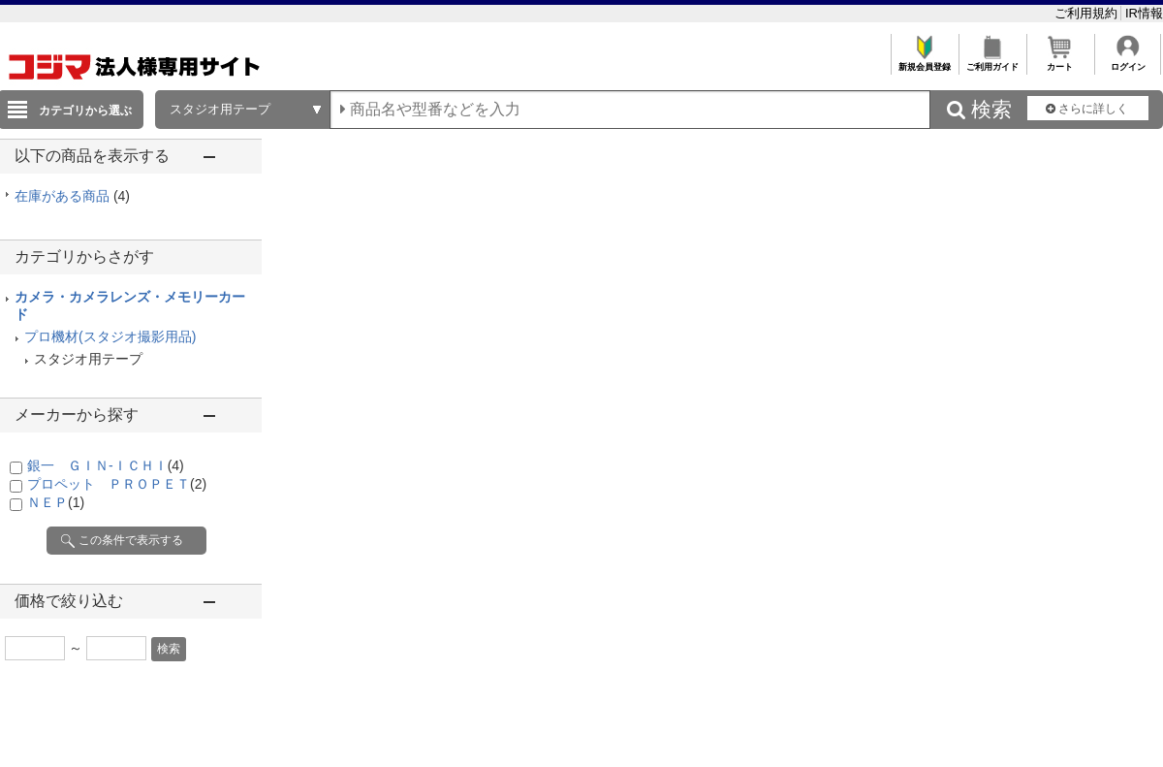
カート (1059, 61)
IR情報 (1144, 13)
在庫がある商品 (72, 196)
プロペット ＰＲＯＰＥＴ (116, 484)
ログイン (1127, 61)
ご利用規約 (1087, 13)
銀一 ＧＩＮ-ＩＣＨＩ (105, 465)
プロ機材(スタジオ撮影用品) (110, 336)
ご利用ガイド (991, 61)
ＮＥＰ (55, 502)
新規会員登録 (924, 61)
